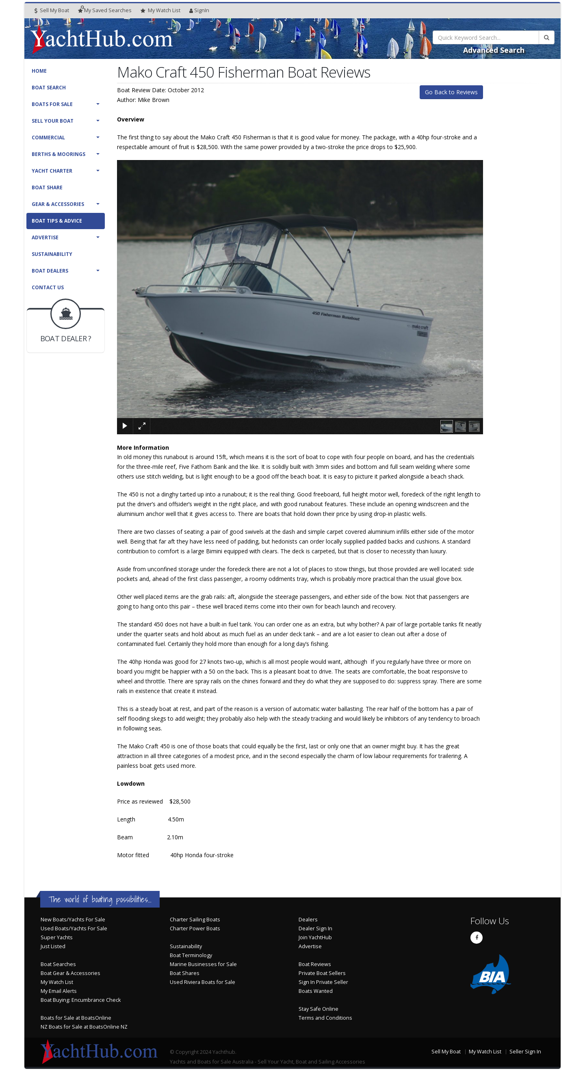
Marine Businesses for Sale (203, 964)
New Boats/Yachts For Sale (73, 919)
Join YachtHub (315, 937)
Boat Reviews (315, 964)
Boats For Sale (52, 104)
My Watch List (57, 982)
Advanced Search (493, 50)
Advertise (45, 237)
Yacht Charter (52, 170)
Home (39, 70)
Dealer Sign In (315, 928)
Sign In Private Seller (323, 982)
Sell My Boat (52, 10)
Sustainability (52, 254)
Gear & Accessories (58, 204)
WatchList (160, 10)
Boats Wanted (316, 991)
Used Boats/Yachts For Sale (74, 928)
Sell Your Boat (53, 120)
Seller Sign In (525, 1051)
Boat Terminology (191, 955)
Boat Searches (58, 964)
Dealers (308, 919)
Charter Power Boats (195, 928)
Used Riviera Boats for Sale (202, 982)
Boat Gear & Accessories (70, 973)
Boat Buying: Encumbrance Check (81, 1000)
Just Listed (53, 946)
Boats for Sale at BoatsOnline (76, 1017)
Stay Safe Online (318, 1008)
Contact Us (48, 287)
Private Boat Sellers (322, 973)
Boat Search (49, 87)
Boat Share (47, 187)
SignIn (199, 10)
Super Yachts (57, 937)
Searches (105, 10)
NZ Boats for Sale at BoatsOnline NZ (84, 1026)
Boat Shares (184, 973)
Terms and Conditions (325, 1017)
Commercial (48, 137)
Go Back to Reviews (451, 92)
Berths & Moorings (58, 154)
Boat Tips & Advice (57, 220)
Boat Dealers (50, 270)
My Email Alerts (59, 991)
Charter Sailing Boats (195, 919)
